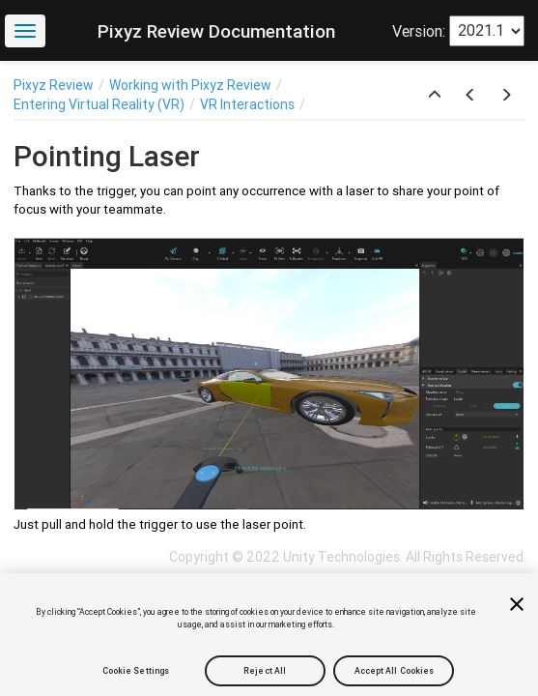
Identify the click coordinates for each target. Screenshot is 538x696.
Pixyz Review (54, 85)
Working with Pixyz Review (190, 85)
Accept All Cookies (394, 671)
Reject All (264, 671)
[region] (269, 634)
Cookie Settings (135, 671)
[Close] (516, 604)
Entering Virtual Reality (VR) (99, 104)
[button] (434, 95)
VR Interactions (247, 104)
